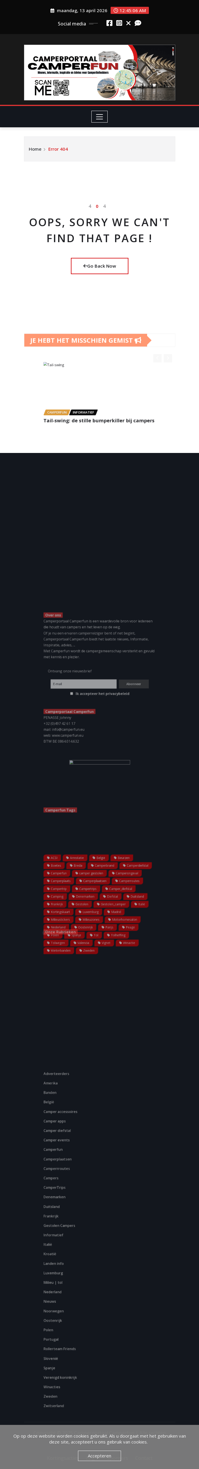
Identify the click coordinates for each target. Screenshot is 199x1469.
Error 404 (58, 154)
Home (35, 154)
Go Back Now (99, 266)
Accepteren (99, 1456)
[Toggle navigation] (99, 117)
